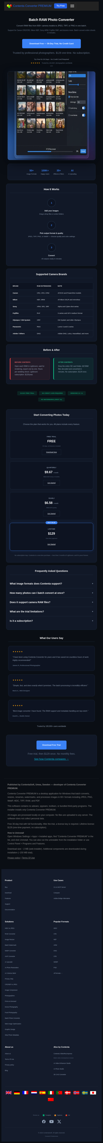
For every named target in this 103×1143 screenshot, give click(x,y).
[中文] (51, 1100)
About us (8, 1054)
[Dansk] (68, 1094)
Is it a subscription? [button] (21, 620)
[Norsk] (77, 1094)
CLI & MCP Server (60, 887)
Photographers (10, 996)
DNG (55, 951)
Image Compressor (11, 990)
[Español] (43, 1094)
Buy (6, 887)
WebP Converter (10, 951)
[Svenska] (85, 1094)
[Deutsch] (17, 1094)
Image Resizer (9, 939)
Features (8, 898)
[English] (9, 1094)
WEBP (56, 962)
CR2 (55, 934)
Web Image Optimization (13, 1024)
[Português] (60, 1094)
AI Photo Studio (59, 1069)
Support (7, 904)
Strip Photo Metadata (12, 1035)
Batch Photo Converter (12, 1018)
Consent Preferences (51, 1136)
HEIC (55, 928)
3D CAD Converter (60, 1074)
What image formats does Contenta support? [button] (36, 583)
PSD (55, 967)
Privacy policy (14, 858)
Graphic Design (10, 1029)
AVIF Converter (10, 956)
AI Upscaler (9, 962)
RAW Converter (10, 934)
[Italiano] (51, 1094)
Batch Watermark (10, 945)
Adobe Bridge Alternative (62, 898)
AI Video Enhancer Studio (62, 1063)
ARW (55, 945)
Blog (6, 1070)
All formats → (58, 973)
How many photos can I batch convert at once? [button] (37, 593)
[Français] (26, 1094)
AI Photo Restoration (12, 967)
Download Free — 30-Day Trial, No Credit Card (51, 43)
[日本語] (94, 1094)
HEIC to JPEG (9, 928)
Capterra (58, 1115)
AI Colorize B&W (10, 973)
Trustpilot (46, 1115)
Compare (57, 893)
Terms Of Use (28, 858)
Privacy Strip (9, 979)
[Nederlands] (34, 1094)
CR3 (55, 956)
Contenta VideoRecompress (63, 1054)
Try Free (61, 6)
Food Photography (11, 1012)
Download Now (51, 452)
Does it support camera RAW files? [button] (30, 602)
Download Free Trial (51, 745)
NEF (55, 939)
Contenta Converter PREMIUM (29, 6)
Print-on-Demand (10, 1001)
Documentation (10, 910)
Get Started (51, 483)
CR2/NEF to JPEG (11, 984)
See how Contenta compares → (51, 759)
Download (8, 893)
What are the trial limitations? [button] (27, 611)
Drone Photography (11, 1007)
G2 (67, 1115)
